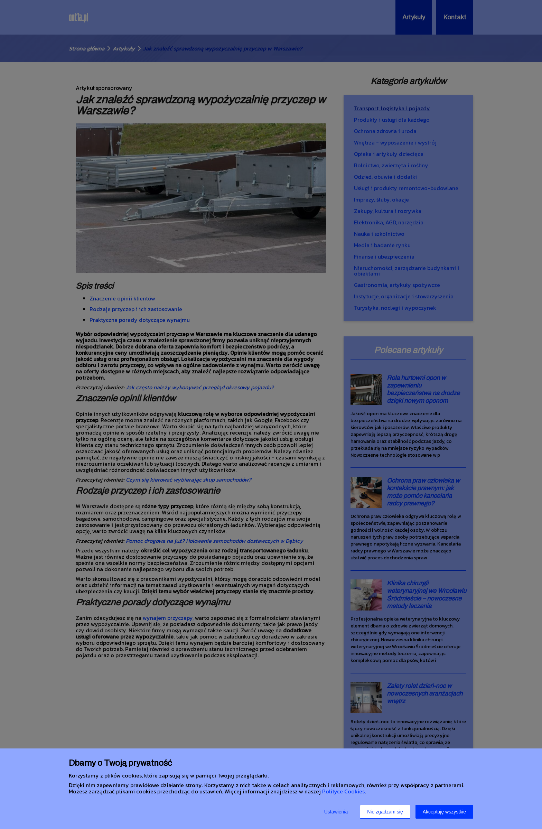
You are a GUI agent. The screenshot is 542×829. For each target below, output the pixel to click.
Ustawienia (336, 811)
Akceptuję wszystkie (444, 811)
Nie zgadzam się (385, 811)
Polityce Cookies (343, 791)
